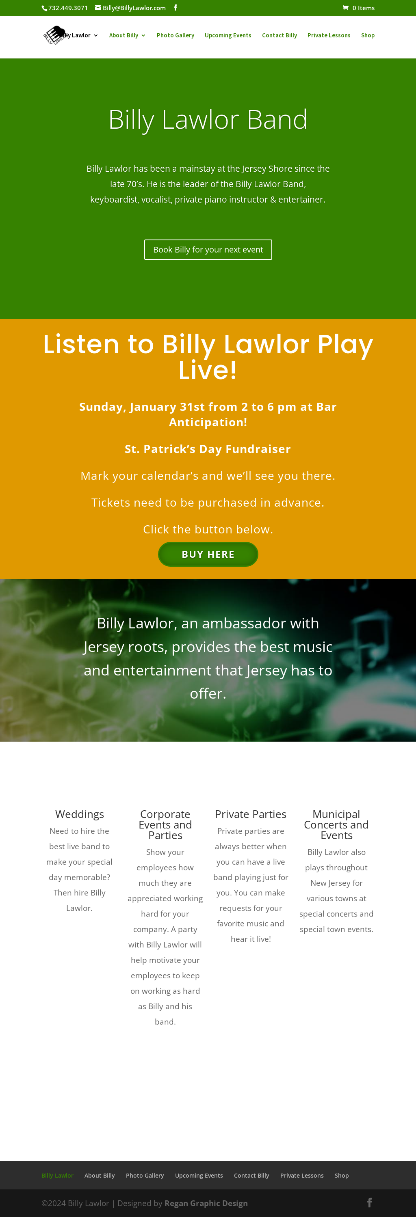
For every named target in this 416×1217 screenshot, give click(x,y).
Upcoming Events (228, 35)
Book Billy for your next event (208, 249)
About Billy (123, 35)
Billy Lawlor (75, 35)
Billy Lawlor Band (208, 118)
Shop (368, 35)
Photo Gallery (175, 35)
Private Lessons (329, 35)
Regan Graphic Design (206, 1203)
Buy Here (208, 554)
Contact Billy (279, 35)
